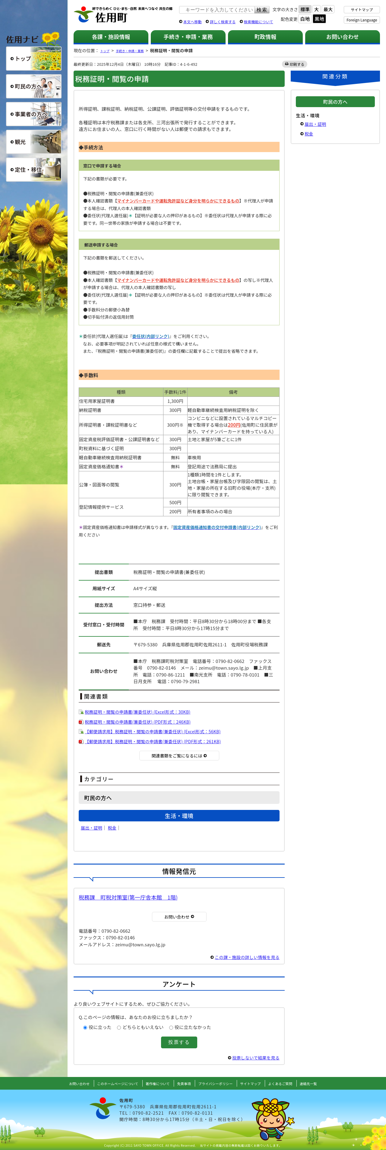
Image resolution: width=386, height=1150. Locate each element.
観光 (34, 142)
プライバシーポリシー (218, 1083)
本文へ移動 (192, 21)
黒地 (319, 18)
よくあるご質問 (293, 1083)
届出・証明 (92, 827)
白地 (305, 18)
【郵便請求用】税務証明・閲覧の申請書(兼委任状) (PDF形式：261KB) (157, 741)
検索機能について (258, 21)
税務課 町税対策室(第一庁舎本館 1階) (128, 897)
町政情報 (266, 36)
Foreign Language (361, 19)
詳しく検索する (223, 21)
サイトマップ (362, 9)
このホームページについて (106, 1083)
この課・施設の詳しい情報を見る (245, 957)
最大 (328, 9)
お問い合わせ (342, 36)
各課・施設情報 (111, 36)
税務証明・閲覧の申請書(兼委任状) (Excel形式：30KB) (141, 712)
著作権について (153, 1083)
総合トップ (34, 58)
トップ (106, 50)
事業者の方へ (34, 114)
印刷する (297, 64)
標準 (304, 9)
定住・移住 (34, 170)
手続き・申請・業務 (188, 36)
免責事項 (183, 1083)
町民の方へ (34, 86)
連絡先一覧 (325, 1083)
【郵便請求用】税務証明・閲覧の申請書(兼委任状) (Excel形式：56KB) (157, 731)
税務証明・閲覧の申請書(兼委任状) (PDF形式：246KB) (141, 721)
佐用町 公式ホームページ (123, 15)
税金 (113, 827)
